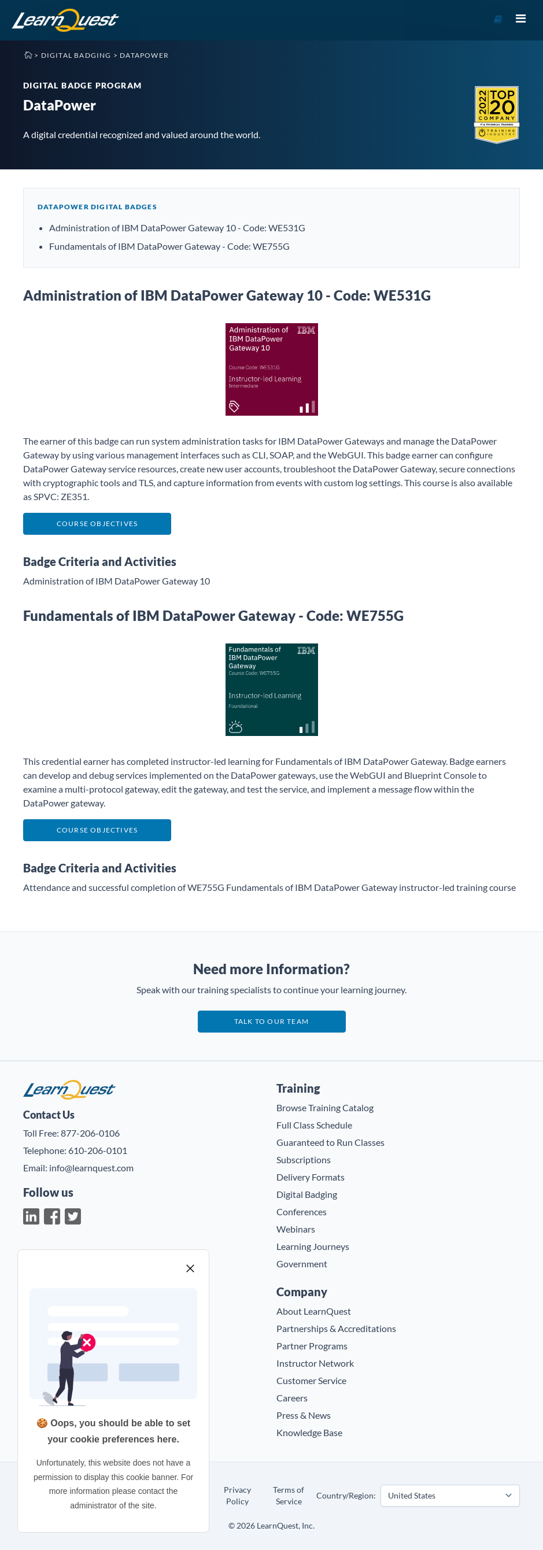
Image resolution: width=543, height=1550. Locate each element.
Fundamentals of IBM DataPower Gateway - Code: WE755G (169, 246)
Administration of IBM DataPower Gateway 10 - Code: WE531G (177, 227)
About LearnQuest (313, 1310)
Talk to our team (271, 1021)
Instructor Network (315, 1362)
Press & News (303, 1415)
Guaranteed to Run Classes (330, 1142)
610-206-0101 (97, 1150)
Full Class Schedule (314, 1124)
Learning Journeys (312, 1246)
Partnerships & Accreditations (336, 1328)
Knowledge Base (309, 1432)
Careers (292, 1397)
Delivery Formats (310, 1176)
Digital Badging (76, 55)
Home (27, 54)
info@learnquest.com (91, 1167)
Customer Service (311, 1380)
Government (301, 1263)
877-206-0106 (90, 1132)
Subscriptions (303, 1159)
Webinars (295, 1228)
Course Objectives (97, 523)
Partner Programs (312, 1345)
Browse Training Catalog (325, 1107)
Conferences (301, 1211)
